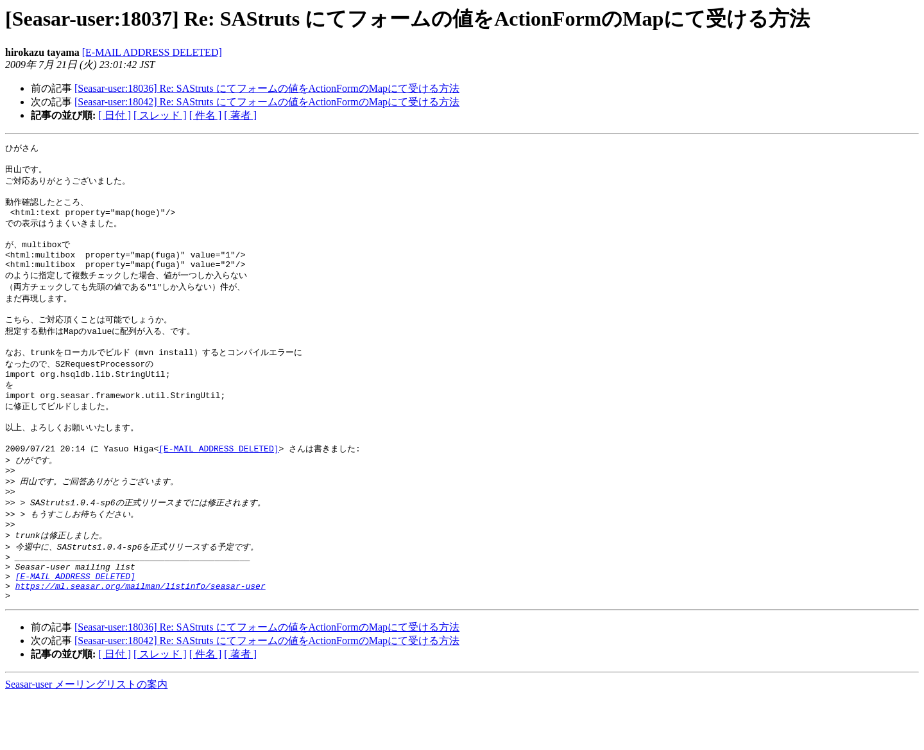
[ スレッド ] (160, 115)
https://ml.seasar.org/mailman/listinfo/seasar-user (140, 637)
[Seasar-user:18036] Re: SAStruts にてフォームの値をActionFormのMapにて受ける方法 (266, 88)
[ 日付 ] (114, 115)
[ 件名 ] (205, 115)
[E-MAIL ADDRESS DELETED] (152, 52)
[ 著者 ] (240, 115)
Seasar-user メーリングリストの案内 (86, 737)
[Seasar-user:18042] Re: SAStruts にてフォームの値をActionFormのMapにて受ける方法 (266, 101)
